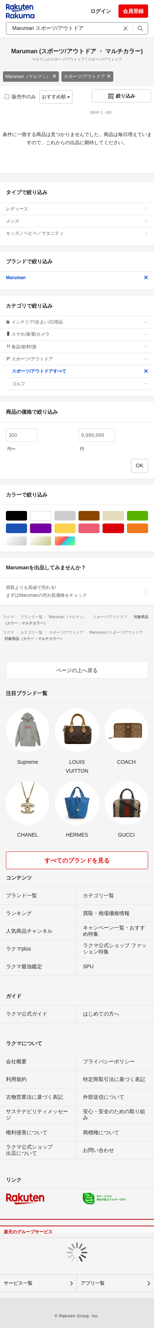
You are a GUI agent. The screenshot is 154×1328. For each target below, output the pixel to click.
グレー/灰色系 (75, 516)
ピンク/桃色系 (99, 528)
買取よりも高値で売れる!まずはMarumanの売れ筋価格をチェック (77, 591)
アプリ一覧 (93, 1283)
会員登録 (133, 11)
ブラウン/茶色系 (99, 516)
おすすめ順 (56, 96)
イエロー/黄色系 (75, 528)
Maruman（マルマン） (31, 76)
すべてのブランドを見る (77, 860)
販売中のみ (20, 96)
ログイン (100, 11)
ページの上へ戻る (77, 670)
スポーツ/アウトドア (87, 76)
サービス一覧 (18, 1283)
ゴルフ (80, 383)
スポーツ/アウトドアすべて (80, 371)
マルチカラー (75, 541)
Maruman (77, 277)
